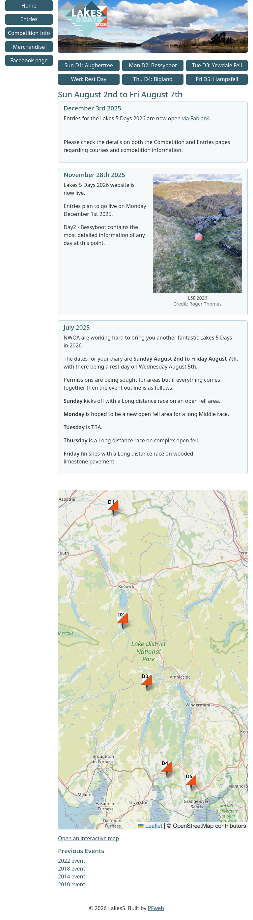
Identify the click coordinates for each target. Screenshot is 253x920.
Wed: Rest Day (88, 79)
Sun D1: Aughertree (89, 65)
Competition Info (29, 33)
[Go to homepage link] (153, 50)
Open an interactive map (88, 838)
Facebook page (29, 60)
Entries (29, 19)
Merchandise (29, 46)
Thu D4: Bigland (152, 79)
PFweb (156, 908)
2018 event (71, 868)
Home (29, 5)
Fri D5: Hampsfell (217, 79)
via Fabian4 (196, 118)
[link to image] (197, 291)
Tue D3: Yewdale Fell (217, 65)
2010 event (71, 884)
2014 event (71, 876)
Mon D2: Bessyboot (153, 65)
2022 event (71, 860)
